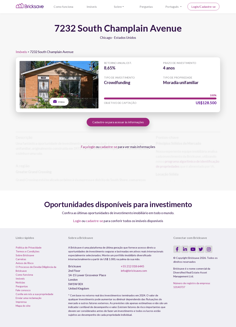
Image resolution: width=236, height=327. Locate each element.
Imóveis (92, 6)
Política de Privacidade (28, 247)
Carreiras (21, 259)
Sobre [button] (118, 6)
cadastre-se (108, 147)
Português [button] (172, 6)
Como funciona (63, 6)
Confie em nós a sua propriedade (34, 294)
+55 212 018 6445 (132, 266)
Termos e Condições (27, 251)
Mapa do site (23, 305)
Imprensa (21, 301)
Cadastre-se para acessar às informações (118, 122)
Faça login (88, 147)
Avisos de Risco (25, 263)
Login (77, 221)
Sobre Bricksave (25, 255)
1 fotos (59, 101)
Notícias (20, 282)
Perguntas (146, 6)
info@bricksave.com (134, 270)
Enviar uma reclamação (28, 297)
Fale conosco (23, 290)
